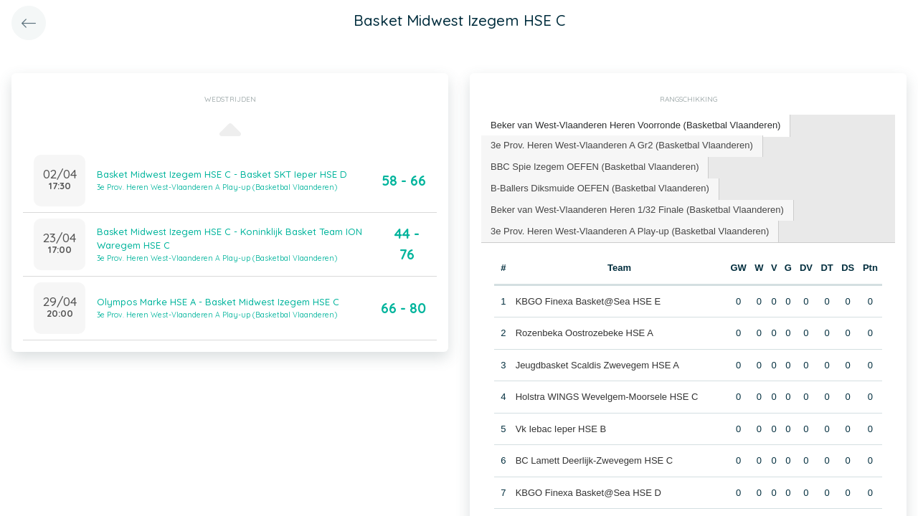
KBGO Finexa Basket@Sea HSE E (588, 301)
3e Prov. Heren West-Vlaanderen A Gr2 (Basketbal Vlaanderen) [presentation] (622, 145)
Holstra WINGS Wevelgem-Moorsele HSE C (607, 396)
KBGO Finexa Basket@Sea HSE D (588, 492)
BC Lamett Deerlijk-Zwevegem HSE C (594, 460)
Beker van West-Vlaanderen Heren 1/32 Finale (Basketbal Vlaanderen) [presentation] (637, 209)
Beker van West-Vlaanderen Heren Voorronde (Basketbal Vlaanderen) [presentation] (635, 125)
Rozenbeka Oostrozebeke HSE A (584, 333)
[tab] (635, 126)
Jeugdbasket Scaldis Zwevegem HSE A (597, 365)
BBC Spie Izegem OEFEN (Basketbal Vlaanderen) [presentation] (595, 166)
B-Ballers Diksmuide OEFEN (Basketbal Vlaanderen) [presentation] (600, 188)
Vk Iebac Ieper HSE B (561, 429)
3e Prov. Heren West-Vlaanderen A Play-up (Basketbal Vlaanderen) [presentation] (630, 231)
